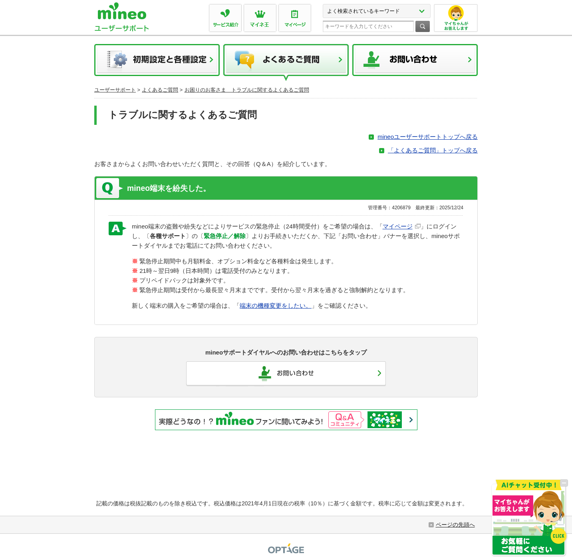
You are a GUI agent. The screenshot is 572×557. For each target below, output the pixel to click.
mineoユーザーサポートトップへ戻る (427, 136)
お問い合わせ (415, 62)
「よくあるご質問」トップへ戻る (433, 150)
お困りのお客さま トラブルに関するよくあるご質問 (247, 90)
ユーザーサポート (115, 90)
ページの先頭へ (455, 524)
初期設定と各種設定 (157, 62)
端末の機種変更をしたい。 (276, 305)
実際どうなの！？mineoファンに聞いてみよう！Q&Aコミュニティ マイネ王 (286, 419)
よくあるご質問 (286, 62)
